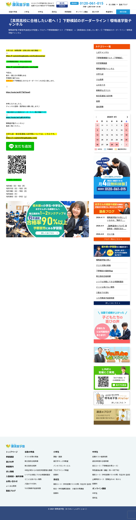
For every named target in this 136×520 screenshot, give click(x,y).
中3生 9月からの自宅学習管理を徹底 (38, 469)
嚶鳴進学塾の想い (103, 260)
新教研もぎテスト (103, 90)
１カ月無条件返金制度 (105, 298)
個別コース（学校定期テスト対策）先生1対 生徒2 (72, 483)
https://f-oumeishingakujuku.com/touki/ (22, 67)
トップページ (12, 451)
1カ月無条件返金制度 (33, 488)
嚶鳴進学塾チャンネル (105, 69)
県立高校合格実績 (103, 276)
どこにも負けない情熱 (105, 287)
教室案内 (109, 12)
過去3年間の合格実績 (100, 460)
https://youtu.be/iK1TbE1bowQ (18, 92)
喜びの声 (95, 12)
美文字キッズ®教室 (60, 460)
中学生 (40, 12)
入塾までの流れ (102, 292)
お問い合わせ (12, 481)
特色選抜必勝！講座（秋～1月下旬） (106, 469)
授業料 (55, 474)
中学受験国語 (101, 63)
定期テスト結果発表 (99, 456)
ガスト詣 (110, 234)
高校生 (54, 12)
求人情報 (112, 5)
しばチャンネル (102, 52)
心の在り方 (100, 85)
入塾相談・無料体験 (14, 476)
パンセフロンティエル (61, 465)
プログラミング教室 (61, 469)
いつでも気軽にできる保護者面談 (109, 281)
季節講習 (68, 12)
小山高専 (99, 79)
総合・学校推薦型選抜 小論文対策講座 (68, 488)
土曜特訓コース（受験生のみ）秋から (106, 479)
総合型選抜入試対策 (104, 96)
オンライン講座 (82, 12)
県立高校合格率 (30, 465)
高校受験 (99, 107)
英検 (98, 101)
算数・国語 (57, 456)
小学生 (26, 12)
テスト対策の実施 (103, 265)
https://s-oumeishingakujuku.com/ (21, 138)
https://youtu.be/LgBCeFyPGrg (18, 117)
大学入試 (99, 74)
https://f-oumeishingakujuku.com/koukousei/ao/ (25, 56)
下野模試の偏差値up (104, 271)
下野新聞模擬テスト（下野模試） (109, 58)
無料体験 (123, 12)
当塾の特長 (13, 12)
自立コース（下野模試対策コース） (105, 465)
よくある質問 (11, 485)
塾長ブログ (123, 5)
